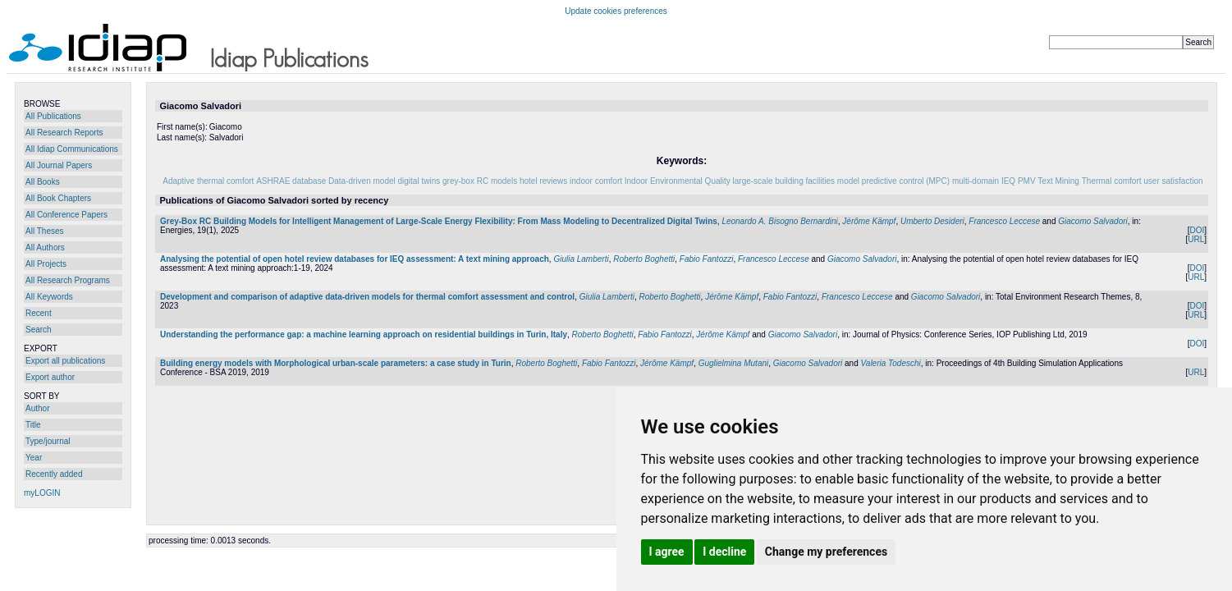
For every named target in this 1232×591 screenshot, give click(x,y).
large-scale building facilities (784, 181)
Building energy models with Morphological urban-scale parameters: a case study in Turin (335, 363)
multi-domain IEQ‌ (983, 181)
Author (37, 408)
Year (33, 457)
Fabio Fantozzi (707, 258)
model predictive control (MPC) (893, 181)
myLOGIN (42, 492)
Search (38, 329)
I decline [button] (724, 551)
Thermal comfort (1112, 181)
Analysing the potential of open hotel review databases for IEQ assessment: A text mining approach (354, 258)
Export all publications (65, 360)
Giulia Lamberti (580, 258)
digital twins (419, 181)
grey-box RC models (479, 181)
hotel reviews (543, 181)
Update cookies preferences (616, 11)
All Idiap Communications (71, 148)
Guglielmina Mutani (733, 363)
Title (33, 424)
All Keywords (49, 296)
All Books (42, 181)
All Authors (45, 247)
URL (1196, 239)
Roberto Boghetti (644, 258)
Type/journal (47, 441)
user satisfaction (1172, 181)
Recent (38, 313)
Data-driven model (362, 181)
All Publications (53, 116)
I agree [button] (667, 551)
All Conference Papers (66, 214)
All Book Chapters (58, 198)
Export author (50, 377)
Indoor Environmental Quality (677, 181)
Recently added (54, 474)
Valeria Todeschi (891, 363)
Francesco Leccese (1004, 221)
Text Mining (1058, 181)
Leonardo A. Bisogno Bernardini (779, 221)
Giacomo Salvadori (1092, 221)
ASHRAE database (291, 181)
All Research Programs (67, 280)
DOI (1196, 230)
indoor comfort (596, 181)
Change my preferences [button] (826, 551)
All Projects (45, 263)
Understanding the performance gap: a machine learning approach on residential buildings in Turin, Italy (363, 334)
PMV (1027, 181)
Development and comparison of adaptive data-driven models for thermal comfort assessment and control (367, 296)
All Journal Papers (58, 165)
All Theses (44, 231)
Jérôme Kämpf (868, 221)
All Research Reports (64, 132)
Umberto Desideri (932, 221)
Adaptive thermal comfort (208, 181)
